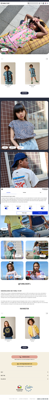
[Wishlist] (41, 3)
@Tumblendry (24, 284)
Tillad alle (40, 212)
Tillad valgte (24, 212)
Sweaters (12, 147)
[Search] (32, 3)
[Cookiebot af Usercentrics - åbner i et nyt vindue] (43, 189)
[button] (46, 59)
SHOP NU (4, 49)
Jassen (5, 147)
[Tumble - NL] (5, 3)
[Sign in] (39, 3)
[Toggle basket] (43, 3)
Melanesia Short (32, 86)
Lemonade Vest (32, 341)
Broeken (20, 147)
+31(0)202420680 (24, 357)
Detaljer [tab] (24, 192)
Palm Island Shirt (8, 86)
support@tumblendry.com (24, 364)
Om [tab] (40, 192)
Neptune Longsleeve (8, 341)
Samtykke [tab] (8, 192)
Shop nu (4, 228)
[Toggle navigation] (47, 3)
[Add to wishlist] (14, 63)
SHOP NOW (24, 93)
